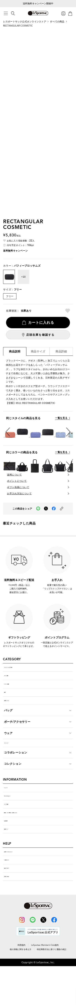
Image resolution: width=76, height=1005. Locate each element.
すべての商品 (57, 21)
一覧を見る (61, 418)
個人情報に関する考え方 (20, 994)
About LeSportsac (16, 817)
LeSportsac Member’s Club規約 (45, 990)
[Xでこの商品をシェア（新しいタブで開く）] (46, 509)
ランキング (11, 758)
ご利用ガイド (12, 898)
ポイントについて (17, 481)
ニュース (10, 806)
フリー (9, 296)
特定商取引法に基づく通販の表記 (51, 994)
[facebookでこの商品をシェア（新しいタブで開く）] (54, 509)
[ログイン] (63, 13)
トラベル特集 (12, 691)
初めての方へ (12, 909)
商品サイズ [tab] (38, 351)
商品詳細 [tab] (61, 351)
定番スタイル (12, 713)
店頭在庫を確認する (40, 334)
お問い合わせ (12, 920)
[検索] (13, 13)
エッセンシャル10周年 (18, 668)
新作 (7, 702)
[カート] (70, 13)
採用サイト (11, 861)
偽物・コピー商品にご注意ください (27, 839)
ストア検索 (11, 828)
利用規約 (21, 990)
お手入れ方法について (19, 493)
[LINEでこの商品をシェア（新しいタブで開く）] (38, 509)
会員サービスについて (18, 887)
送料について (14, 475)
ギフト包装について (18, 487)
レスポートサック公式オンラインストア (24, 21)
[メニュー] (6, 13)
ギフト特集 (11, 680)
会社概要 (10, 850)
